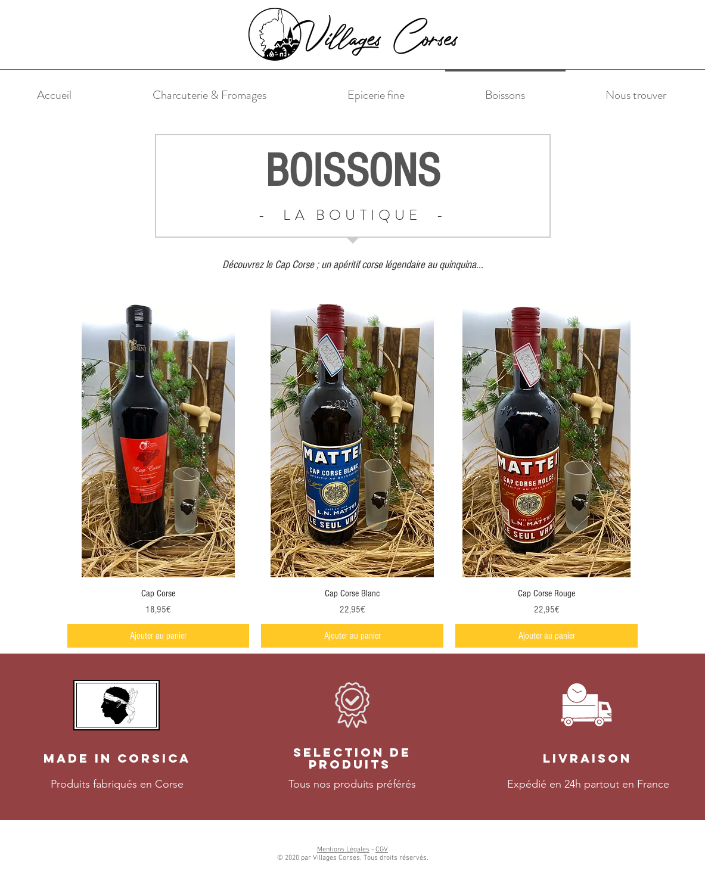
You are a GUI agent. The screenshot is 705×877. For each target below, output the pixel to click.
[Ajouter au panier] (158, 636)
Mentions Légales (343, 849)
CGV (381, 849)
